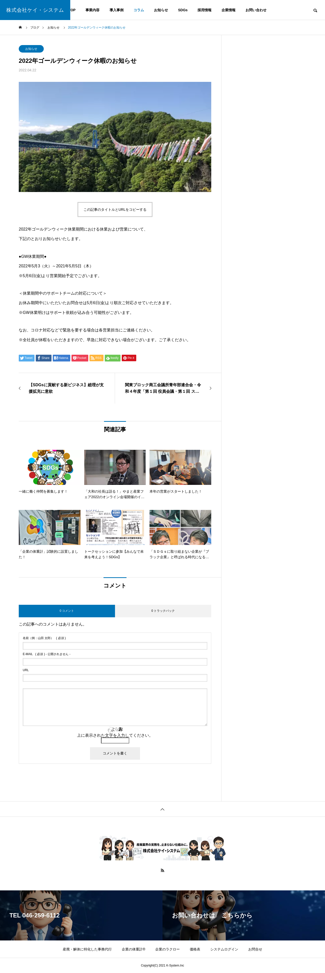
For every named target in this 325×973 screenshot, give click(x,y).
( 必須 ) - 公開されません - (46, 654)
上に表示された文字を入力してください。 (115, 735)
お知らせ (161, 10)
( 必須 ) (44, 638)
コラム (139, 10)
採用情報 (205, 10)
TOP (72, 10)
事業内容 (93, 10)
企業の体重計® (133, 949)
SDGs (183, 10)
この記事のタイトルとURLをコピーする (115, 210)
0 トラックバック (163, 611)
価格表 (195, 949)
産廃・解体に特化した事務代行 (87, 949)
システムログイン (224, 949)
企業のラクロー (167, 949)
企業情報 (229, 10)
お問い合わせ (256, 10)
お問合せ (255, 949)
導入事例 (117, 10)
